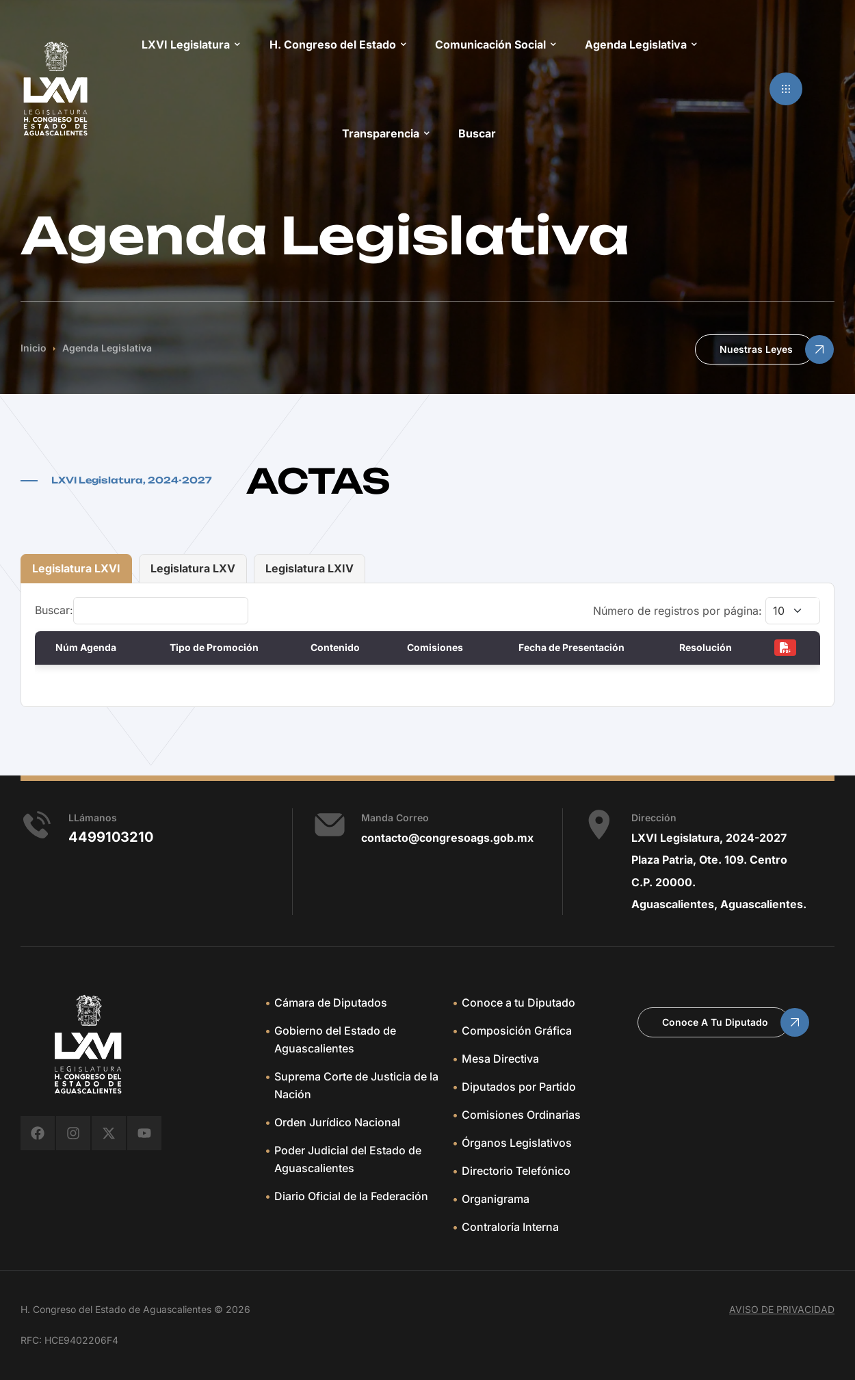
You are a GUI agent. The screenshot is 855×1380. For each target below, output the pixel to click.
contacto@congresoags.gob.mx (447, 838)
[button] (786, 88)
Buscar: (141, 610)
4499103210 (110, 837)
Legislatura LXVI (76, 568)
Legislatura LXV (192, 568)
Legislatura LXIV (309, 568)
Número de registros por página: (706, 610)
